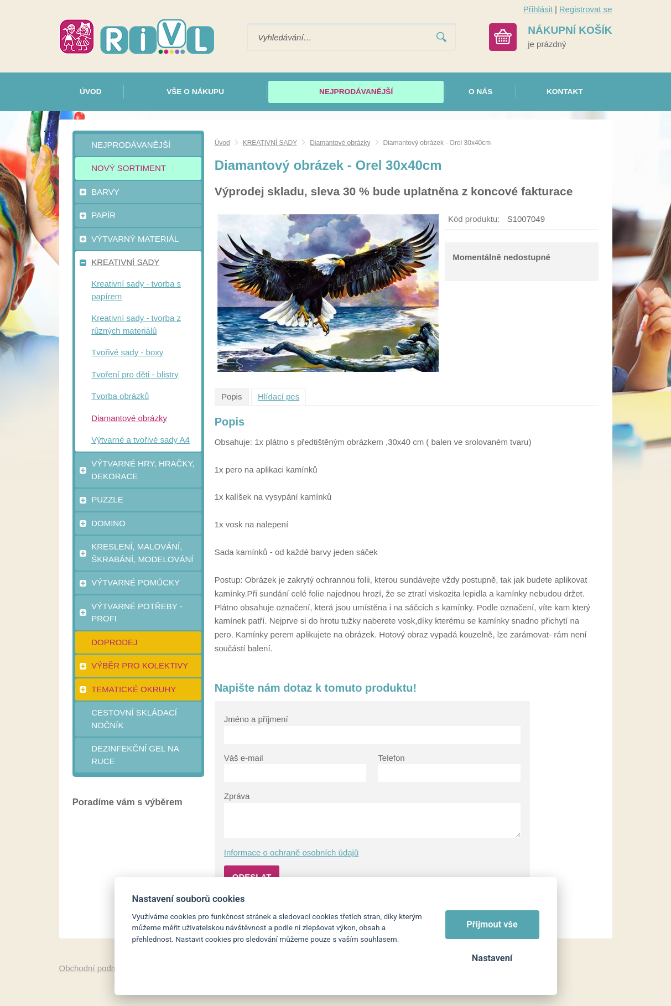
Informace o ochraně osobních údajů (291, 852)
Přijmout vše (492, 924)
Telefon (391, 758)
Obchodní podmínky (96, 968)
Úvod (222, 143)
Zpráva (237, 796)
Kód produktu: (474, 219)
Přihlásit (538, 9)
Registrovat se (585, 9)
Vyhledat (441, 37)
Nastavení (492, 958)
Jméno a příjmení (256, 719)
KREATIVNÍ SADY (270, 143)
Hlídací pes (278, 396)
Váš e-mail (243, 758)
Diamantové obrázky (340, 143)
